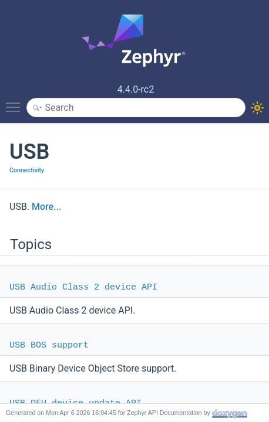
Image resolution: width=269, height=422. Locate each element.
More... (46, 206)
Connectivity (26, 170)
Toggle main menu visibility (16, 102)
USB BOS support (49, 345)
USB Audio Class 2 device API (83, 287)
